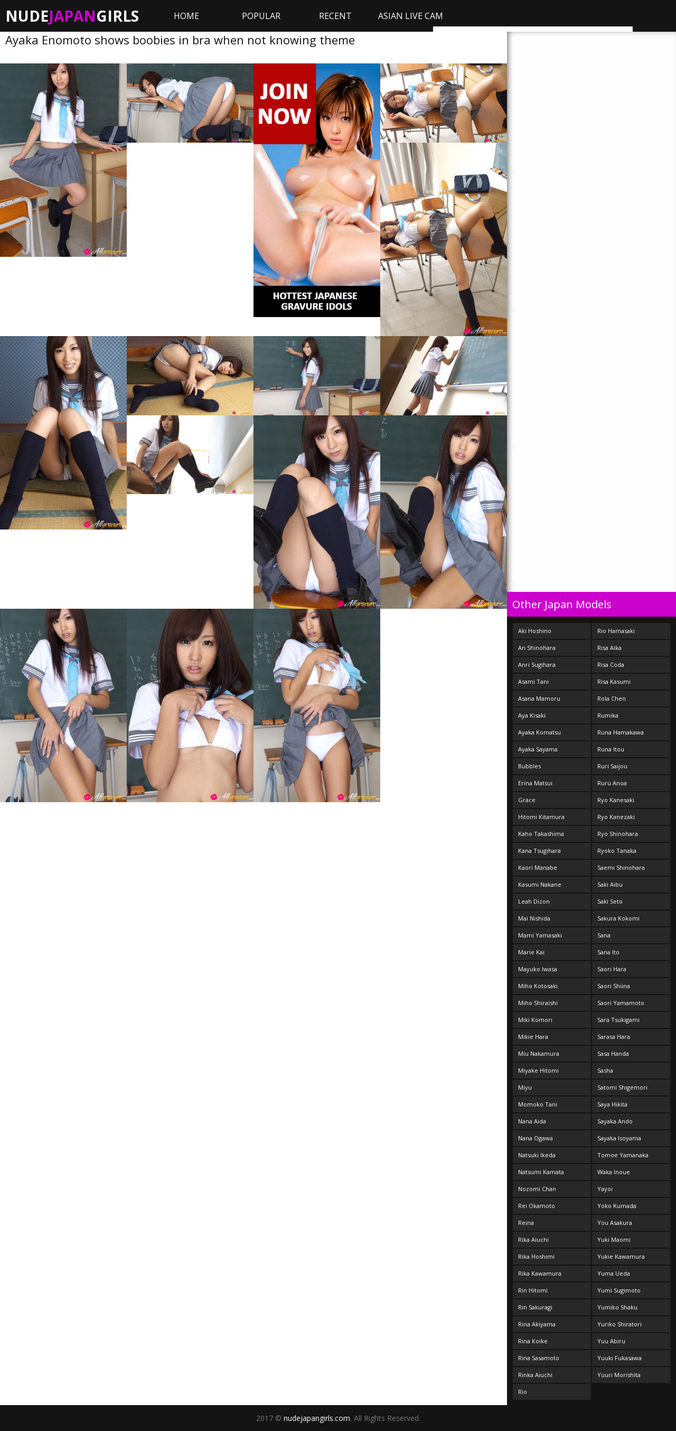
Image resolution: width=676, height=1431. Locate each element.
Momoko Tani (537, 1104)
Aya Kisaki (532, 715)
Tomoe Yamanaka (623, 1155)
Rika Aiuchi (533, 1239)
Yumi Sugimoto (619, 1290)
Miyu (525, 1087)
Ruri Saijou (612, 766)
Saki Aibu (610, 884)
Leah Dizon (534, 901)
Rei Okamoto (536, 1206)
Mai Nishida (534, 918)
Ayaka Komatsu (539, 732)
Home (186, 16)
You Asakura (614, 1222)
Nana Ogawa (535, 1138)
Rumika (607, 715)
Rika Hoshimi (536, 1256)
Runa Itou (610, 749)
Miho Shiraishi (538, 1003)
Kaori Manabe (537, 867)
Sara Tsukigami (618, 1020)
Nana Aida (532, 1121)
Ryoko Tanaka (616, 850)
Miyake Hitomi (538, 1070)
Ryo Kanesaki (615, 800)
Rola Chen (611, 698)
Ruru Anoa (612, 783)
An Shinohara (537, 648)
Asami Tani (533, 681)
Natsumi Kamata (541, 1172)
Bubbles (529, 766)
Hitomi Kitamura (541, 817)
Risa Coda (610, 664)
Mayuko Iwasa (537, 969)
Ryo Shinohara (617, 834)
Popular (261, 16)
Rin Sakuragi (535, 1307)
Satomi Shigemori (622, 1087)
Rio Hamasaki (616, 631)
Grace (527, 800)
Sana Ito (608, 952)
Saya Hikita (612, 1104)
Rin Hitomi (533, 1290)
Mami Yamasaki (540, 935)
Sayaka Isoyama (619, 1138)
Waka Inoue (613, 1172)
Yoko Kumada (616, 1206)
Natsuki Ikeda (537, 1155)
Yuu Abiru (611, 1341)
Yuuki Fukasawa (619, 1358)
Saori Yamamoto (620, 1003)
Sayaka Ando (615, 1121)
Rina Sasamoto (538, 1358)
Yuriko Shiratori (619, 1324)
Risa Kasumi (614, 681)
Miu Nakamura (538, 1053)
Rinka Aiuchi (535, 1375)
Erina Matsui (535, 783)
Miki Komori (535, 1020)
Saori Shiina (613, 986)
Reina (526, 1222)
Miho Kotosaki (538, 986)
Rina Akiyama (537, 1324)
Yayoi (605, 1189)
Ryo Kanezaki (616, 817)
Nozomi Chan (537, 1189)
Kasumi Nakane (539, 884)
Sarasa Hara (613, 1036)
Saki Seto (610, 901)
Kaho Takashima (541, 834)
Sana (604, 935)
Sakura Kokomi (618, 918)
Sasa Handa (613, 1053)
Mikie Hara (533, 1036)
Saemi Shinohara (621, 867)
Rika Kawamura (539, 1273)
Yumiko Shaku (617, 1307)
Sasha (605, 1070)
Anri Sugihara (537, 664)
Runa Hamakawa (620, 732)
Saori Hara (611, 969)
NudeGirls (72, 16)
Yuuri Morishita (619, 1375)
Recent (335, 16)
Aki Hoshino (534, 631)
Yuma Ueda (613, 1273)
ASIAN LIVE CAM (410, 16)
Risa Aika (609, 648)
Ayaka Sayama (538, 749)
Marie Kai (531, 952)
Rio (522, 1392)
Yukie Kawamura (621, 1256)
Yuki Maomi (614, 1239)
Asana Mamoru (539, 698)
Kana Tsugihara (539, 850)
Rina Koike (533, 1341)
